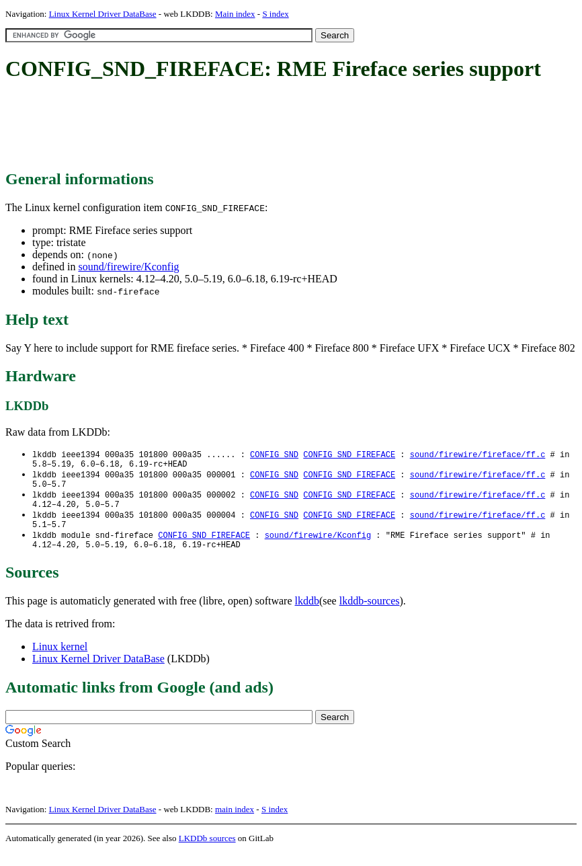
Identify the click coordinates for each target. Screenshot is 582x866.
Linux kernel (59, 660)
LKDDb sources (207, 852)
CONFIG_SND (274, 455)
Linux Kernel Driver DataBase (103, 14)
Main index (235, 14)
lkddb (307, 614)
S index (275, 14)
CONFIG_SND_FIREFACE (349, 455)
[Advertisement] (250, 126)
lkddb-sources (369, 614)
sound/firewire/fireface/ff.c (478, 455)
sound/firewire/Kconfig (128, 266)
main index (234, 823)
